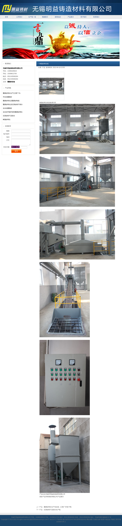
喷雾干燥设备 (105, 519)
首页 (6, 17)
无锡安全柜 (97, 519)
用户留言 (83, 17)
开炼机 (112, 519)
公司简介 (19, 17)
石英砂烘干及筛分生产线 (52, 510)
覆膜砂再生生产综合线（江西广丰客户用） (58, 507)
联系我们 (96, 17)
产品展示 (71, 17)
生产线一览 (32, 17)
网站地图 (90, 519)
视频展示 (45, 17)
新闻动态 (58, 17)
